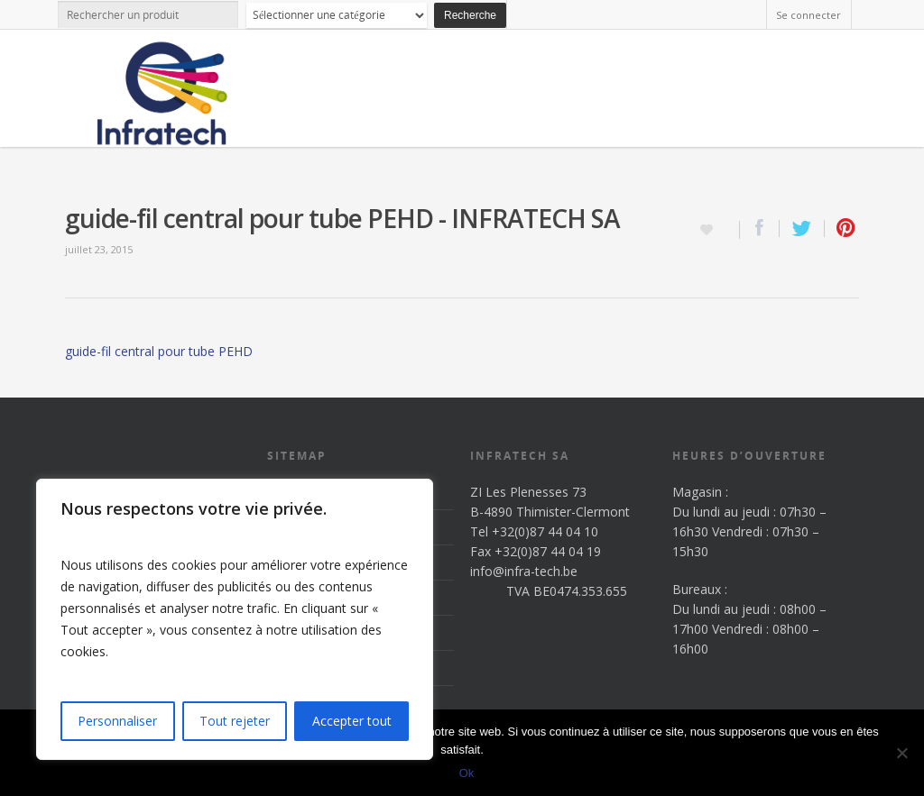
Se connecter (808, 15)
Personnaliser (117, 720)
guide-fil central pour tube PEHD (159, 351)
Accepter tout (352, 720)
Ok (467, 773)
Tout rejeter (234, 720)
